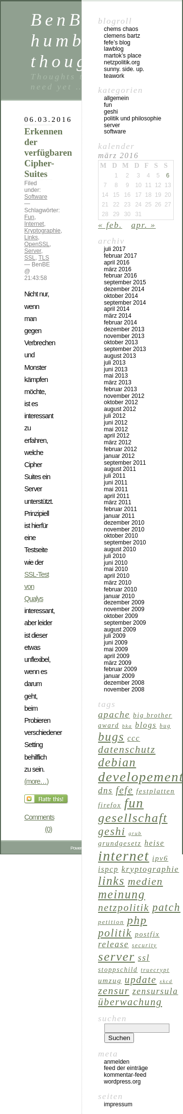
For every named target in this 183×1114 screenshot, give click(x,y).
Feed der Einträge (126, 1068)
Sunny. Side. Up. (124, 69)
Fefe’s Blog (117, 42)
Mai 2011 (116, 489)
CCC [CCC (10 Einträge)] (133, 738)
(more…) (36, 781)
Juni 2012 (116, 422)
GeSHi (111, 111)
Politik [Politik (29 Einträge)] (115, 933)
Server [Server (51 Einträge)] (116, 957)
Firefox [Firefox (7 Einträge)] (109, 805)
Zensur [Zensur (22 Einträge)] (114, 990)
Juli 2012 (115, 415)
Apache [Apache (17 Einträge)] (114, 714)
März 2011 (118, 502)
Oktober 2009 (121, 616)
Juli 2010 (115, 556)
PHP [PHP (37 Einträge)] (137, 920)
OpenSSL (37, 244)
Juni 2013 (116, 369)
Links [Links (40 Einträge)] (111, 880)
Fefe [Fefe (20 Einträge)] (124, 790)
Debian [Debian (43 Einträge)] (117, 762)
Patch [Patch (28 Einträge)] (166, 907)
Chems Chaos (121, 29)
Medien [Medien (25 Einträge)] (145, 881)
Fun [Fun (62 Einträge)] (134, 803)
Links (31, 237)
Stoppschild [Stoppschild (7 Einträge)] (118, 969)
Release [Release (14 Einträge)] (113, 944)
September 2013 (125, 349)
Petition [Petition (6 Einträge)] (111, 921)
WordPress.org (122, 1081)
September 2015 (125, 282)
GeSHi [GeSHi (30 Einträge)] (112, 831)
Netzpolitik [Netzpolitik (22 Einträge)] (123, 907)
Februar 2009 (120, 669)
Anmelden (117, 1061)
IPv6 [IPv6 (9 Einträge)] (160, 858)
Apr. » (143, 225)
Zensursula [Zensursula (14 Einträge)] (155, 991)
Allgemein (116, 98)
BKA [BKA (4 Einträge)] (127, 726)
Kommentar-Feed (125, 1074)
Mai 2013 (116, 375)
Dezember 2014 (124, 289)
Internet (34, 223)
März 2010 (118, 582)
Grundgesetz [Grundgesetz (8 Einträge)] (119, 843)
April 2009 (117, 656)
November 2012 (124, 396)
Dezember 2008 (124, 682)
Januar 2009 (119, 676)
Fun (29, 217)
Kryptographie (42, 230)
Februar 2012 (120, 449)
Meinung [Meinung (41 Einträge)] (121, 894)
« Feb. (110, 225)
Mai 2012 (116, 429)
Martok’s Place (122, 55)
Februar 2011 (120, 509)
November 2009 (124, 609)
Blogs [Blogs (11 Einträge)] (145, 725)
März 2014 (118, 315)
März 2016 (118, 269)
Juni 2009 (116, 642)
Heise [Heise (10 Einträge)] (154, 843)
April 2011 (117, 496)
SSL (29, 257)
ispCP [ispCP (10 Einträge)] (108, 869)
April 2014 (117, 309)
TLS (43, 257)
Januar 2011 (119, 516)
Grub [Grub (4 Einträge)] (135, 833)
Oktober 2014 (121, 296)
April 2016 (117, 262)
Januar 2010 (119, 596)
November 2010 (124, 529)
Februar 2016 (120, 275)
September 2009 (125, 622)
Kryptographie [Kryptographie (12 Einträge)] (150, 869)
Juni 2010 (116, 562)
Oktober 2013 (121, 342)
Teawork (114, 76)
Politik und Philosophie (132, 118)
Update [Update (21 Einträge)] (141, 979)
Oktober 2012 (121, 402)
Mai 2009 (116, 649)
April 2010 (117, 575)
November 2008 (124, 689)
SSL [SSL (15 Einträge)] (144, 958)
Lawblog (114, 48)
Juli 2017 (115, 249)
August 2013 (120, 355)
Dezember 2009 (124, 602)
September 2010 (125, 542)
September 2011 (125, 462)
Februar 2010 (120, 589)
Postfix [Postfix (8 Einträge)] (147, 934)
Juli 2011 (115, 475)
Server (32, 251)
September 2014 (125, 302)
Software (35, 196)
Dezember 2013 (124, 329)
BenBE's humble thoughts (76, 40)
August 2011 (120, 469)
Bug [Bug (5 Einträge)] (165, 725)
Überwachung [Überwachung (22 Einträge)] (130, 1002)
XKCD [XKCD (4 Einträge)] (166, 981)
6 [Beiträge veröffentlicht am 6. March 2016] (167, 175)
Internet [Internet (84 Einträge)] (123, 856)
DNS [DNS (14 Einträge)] (105, 790)
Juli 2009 (115, 635)
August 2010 (120, 549)
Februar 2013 (120, 389)
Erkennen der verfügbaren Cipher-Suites (48, 152)
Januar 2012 (119, 456)
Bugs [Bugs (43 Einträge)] (111, 736)
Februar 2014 (120, 322)
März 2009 (118, 663)
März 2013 (118, 382)
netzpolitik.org (122, 62)
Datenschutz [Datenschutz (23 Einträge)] (126, 749)
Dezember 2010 (124, 522)
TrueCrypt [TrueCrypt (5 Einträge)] (155, 970)
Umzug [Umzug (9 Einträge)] (110, 980)
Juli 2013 (115, 362)
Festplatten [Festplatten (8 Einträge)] (155, 791)
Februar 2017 (120, 255)
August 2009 (120, 629)
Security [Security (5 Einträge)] (144, 945)
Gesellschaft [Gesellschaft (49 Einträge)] (132, 818)
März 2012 (118, 442)
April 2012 (117, 435)
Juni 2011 (116, 482)
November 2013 (124, 336)
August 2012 (120, 409)
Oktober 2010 (121, 535)
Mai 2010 (116, 569)
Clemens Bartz (122, 35)
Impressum (118, 1104)
